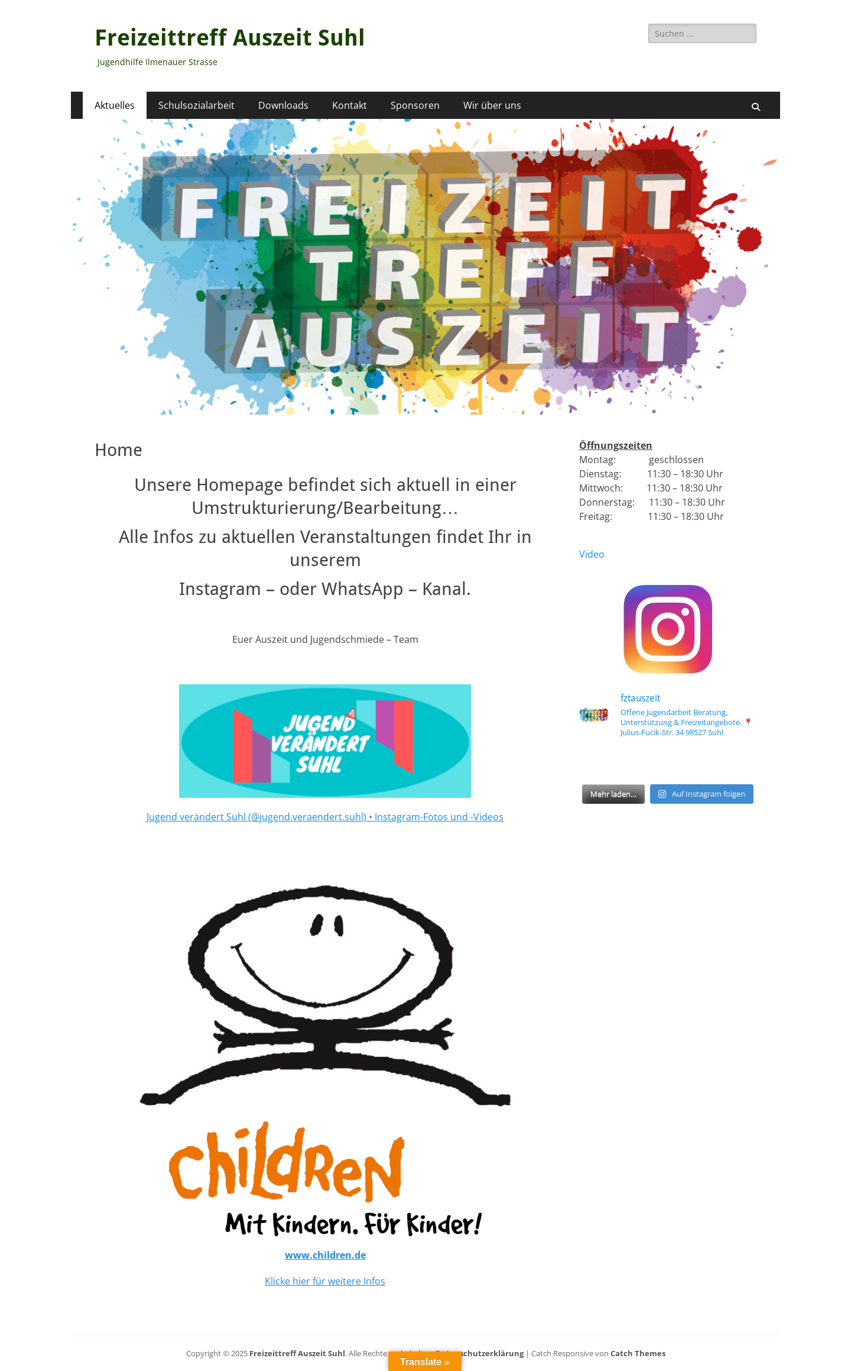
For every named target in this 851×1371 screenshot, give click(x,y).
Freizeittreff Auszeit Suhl (230, 38)
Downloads (283, 105)
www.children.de (325, 1255)
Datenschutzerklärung (480, 1353)
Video (592, 554)
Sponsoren (415, 105)
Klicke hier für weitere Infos (325, 1281)
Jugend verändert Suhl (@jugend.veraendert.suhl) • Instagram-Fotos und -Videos (325, 816)
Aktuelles (115, 105)
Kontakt (349, 105)
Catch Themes (637, 1353)
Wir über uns (492, 105)
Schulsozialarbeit (196, 105)
